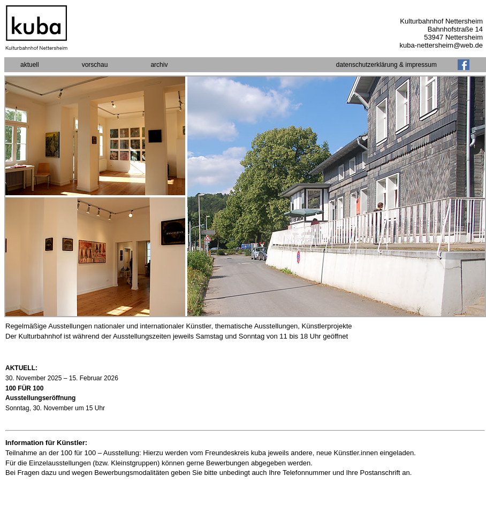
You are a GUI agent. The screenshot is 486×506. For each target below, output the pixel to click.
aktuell (29, 64)
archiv (159, 64)
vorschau (95, 64)
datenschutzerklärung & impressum (386, 64)
